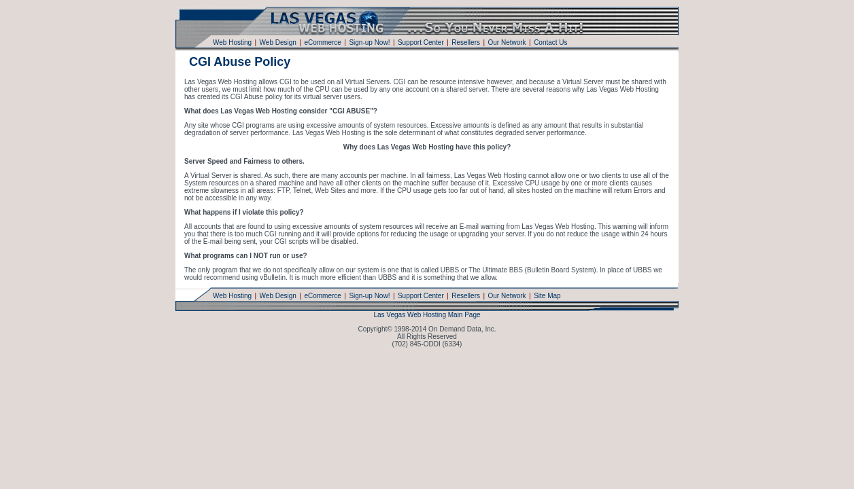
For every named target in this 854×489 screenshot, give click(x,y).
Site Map (547, 296)
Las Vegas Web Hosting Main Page (426, 315)
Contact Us (550, 42)
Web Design (278, 42)
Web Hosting (232, 42)
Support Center (421, 42)
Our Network (507, 42)
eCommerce (322, 42)
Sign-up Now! (369, 42)
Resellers (465, 42)
